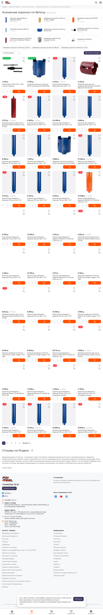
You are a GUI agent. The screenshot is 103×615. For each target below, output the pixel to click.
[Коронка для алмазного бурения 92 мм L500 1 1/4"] (38, 106)
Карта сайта (65, 594)
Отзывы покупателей (61, 556)
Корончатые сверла (9, 564)
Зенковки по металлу (9, 556)
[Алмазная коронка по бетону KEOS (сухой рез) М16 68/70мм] (38, 68)
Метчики (5, 539)
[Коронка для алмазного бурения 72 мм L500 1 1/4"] (13, 221)
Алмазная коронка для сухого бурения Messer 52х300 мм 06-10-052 (13, 316)
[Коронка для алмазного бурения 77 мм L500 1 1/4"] (13, 145)
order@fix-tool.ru (10, 500)
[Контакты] (100, 2)
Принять (78, 599)
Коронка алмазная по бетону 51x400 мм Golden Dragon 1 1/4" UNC (89, 277)
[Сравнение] (23, 61)
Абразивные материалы (10, 533)
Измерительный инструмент (12, 575)
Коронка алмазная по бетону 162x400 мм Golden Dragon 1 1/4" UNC (38, 354)
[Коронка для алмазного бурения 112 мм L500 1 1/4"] (64, 182)
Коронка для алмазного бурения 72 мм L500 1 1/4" (11, 238)
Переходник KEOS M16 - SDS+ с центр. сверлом (13, 85)
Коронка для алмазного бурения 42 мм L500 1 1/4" (11, 276)
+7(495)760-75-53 (10, 484)
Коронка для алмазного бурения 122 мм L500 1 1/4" (62, 315)
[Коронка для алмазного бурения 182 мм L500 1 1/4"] (38, 414)
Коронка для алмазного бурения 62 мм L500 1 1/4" (87, 124)
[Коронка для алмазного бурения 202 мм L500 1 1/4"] (13, 182)
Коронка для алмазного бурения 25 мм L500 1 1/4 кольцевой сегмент (61, 393)
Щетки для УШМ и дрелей (12, 570)
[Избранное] (23, 58)
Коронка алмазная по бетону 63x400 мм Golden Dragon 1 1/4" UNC (89, 316)
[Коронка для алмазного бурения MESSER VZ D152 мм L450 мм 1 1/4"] (89, 182)
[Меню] (2, 2)
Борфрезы (6, 544)
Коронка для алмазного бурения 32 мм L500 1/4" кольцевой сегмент (86, 393)
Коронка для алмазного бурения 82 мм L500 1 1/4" (36, 162)
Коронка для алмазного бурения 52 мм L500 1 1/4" (62, 85)
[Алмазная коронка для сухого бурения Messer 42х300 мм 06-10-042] (89, 337)
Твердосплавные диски (10, 567)
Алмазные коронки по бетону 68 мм (46, 48)
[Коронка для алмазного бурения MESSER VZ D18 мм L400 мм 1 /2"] (64, 221)
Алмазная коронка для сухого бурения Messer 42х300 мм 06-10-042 (89, 354)
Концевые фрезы (8, 559)
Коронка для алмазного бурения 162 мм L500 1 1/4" (36, 238)
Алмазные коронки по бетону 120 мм (16, 48)
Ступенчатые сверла (9, 561)
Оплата (56, 544)
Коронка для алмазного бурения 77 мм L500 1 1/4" (11, 162)
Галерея (56, 567)
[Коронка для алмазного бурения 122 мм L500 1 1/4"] (64, 298)
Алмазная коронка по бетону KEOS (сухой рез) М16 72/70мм (64, 162)
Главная (4, 7)
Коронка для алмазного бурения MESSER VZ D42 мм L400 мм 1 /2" (63, 277)
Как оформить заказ (61, 553)
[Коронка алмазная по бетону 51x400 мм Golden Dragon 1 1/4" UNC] (89, 259)
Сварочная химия (8, 573)
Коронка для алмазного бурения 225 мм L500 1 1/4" (87, 431)
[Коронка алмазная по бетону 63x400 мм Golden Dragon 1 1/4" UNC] (89, 298)
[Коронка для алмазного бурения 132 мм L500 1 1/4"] (89, 145)
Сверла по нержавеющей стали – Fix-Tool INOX (19, 550)
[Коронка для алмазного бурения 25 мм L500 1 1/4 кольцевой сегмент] (64, 375)
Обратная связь (59, 575)
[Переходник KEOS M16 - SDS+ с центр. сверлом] (13, 68)
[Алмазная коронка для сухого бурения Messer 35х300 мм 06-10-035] (89, 221)
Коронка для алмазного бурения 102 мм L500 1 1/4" (37, 315)
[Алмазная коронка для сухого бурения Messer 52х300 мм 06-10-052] (13, 298)
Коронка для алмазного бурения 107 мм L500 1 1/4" (37, 199)
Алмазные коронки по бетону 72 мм (74, 48)
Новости (57, 564)
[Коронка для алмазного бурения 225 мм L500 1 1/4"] (89, 414)
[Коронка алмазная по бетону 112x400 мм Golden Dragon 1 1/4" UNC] (13, 337)
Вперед (27, 443)
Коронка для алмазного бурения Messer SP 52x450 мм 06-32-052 (13, 393)
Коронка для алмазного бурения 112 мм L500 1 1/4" (62, 199)
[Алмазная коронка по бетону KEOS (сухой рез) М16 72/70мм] (64, 145)
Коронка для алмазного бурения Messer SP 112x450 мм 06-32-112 (38, 393)
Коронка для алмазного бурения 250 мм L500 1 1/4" (62, 124)
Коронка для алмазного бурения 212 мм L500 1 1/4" (62, 431)
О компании (58, 533)
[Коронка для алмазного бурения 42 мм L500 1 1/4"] (13, 259)
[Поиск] (96, 2)
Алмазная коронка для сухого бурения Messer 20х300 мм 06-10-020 (13, 124)
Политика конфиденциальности (65, 573)
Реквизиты (57, 559)
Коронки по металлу (9, 547)
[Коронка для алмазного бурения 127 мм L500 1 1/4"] (38, 259)
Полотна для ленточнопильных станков (16, 581)
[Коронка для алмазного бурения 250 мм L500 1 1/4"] (64, 106)
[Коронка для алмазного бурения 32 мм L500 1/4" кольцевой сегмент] (89, 375)
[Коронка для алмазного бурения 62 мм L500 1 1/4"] (89, 106)
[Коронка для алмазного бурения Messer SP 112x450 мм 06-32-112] (38, 375)
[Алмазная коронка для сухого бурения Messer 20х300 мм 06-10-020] (13, 106)
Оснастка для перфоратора (12, 584)
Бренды (5, 587)
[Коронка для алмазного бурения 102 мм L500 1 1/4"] (38, 298)
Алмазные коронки (42, 7)
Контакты (57, 539)
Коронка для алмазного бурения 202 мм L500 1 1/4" (12, 199)
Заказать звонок (9, 488)
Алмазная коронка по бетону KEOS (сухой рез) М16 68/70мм (38, 85)
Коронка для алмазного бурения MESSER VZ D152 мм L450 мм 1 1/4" (88, 200)
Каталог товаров (14, 7)
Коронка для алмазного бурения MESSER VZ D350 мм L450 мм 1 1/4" (63, 354)
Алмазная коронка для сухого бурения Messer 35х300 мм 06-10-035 (89, 239)
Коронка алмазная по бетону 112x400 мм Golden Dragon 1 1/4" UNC (13, 354)
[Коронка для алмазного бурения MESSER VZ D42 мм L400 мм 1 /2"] (64, 259)
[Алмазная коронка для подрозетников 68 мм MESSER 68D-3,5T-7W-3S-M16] (89, 68)
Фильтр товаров (92, 53)
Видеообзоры (59, 570)
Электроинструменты (10, 536)
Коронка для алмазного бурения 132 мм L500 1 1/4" (87, 162)
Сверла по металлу (9, 553)
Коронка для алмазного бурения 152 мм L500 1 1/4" (11, 431)
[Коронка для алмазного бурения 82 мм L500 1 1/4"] (38, 145)
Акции (56, 561)
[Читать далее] (7, 467)
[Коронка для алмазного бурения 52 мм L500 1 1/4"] (64, 68)
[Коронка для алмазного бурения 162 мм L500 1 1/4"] (38, 221)
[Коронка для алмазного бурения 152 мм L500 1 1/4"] (13, 414)
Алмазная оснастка (28, 7)
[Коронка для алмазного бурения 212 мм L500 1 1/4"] (64, 414)
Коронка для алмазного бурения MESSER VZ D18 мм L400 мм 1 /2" (63, 239)
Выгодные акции (60, 547)
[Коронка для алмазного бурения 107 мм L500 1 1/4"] (38, 182)
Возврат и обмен (60, 550)
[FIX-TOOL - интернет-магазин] (7, 2)
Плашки (5, 542)
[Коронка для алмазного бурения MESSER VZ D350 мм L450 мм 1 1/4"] (64, 337)
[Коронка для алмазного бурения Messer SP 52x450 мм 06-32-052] (13, 375)
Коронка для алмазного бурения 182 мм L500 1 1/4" (37, 431)
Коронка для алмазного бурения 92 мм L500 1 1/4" (36, 124)
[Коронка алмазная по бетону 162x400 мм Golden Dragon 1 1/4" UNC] (38, 337)
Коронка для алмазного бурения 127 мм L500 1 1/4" (36, 276)
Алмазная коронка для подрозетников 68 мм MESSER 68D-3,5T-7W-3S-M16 (89, 86)
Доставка (57, 542)
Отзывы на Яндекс (17, 450)
